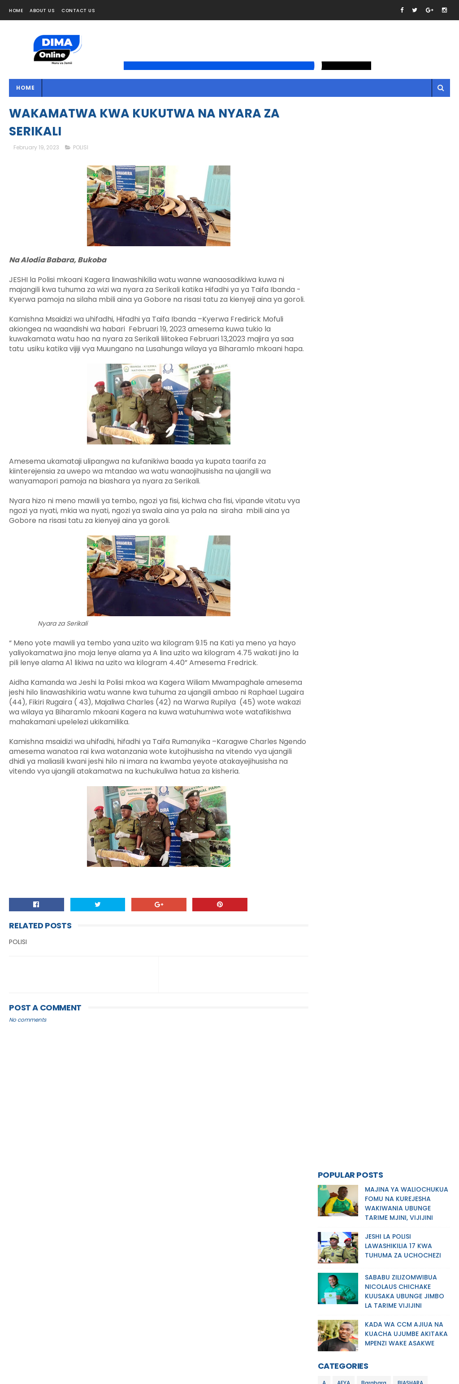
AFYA (343, 317)
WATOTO (334, 474)
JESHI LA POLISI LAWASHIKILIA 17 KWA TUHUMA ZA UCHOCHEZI (403, 180)
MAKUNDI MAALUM (345, 396)
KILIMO (330, 380)
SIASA (356, 458)
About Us (42, 10)
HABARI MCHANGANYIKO (354, 364)
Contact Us (78, 10)
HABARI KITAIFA (400, 349)
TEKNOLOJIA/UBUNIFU (403, 458)
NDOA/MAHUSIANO (405, 443)
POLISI (80, 148)
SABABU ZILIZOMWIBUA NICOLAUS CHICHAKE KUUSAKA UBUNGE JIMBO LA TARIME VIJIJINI (404, 225)
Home (16, 10)
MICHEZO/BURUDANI (349, 427)
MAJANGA (364, 380)
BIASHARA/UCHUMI (347, 333)
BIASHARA (410, 317)
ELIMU (411, 333)
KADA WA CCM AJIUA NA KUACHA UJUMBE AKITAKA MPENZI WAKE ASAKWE (406, 268)
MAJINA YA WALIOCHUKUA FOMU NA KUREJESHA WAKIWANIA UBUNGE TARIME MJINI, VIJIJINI (406, 138)
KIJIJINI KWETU (415, 364)
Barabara (373, 317)
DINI (388, 333)
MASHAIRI (334, 411)
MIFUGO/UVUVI (407, 427)
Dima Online (93, 1376)
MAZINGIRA (372, 411)
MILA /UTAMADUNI (345, 443)
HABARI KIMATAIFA (346, 349)
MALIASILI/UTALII (401, 396)
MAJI (394, 380)
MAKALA (421, 380)
